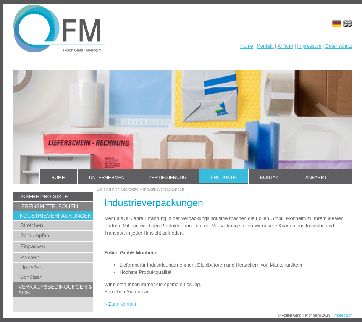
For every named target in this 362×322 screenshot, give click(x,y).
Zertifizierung (167, 177)
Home (246, 46)
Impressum (309, 46)
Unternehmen (106, 177)
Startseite (130, 189)
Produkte (223, 177)
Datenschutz (338, 46)
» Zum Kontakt (120, 304)
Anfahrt (285, 46)
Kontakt (265, 46)
